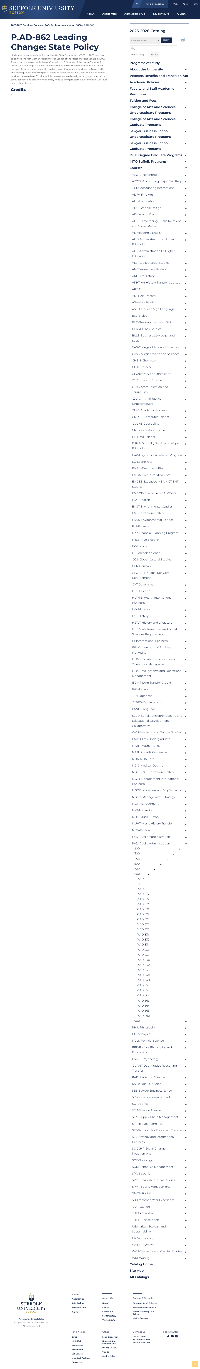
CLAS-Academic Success (149, 410)
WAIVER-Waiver (143, 1245)
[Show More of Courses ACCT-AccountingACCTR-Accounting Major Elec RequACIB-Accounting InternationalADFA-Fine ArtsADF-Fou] (186, 168)
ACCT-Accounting (144, 175)
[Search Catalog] (153, 48)
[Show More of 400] (167, 859)
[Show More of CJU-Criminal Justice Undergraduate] (186, 399)
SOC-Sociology (142, 1160)
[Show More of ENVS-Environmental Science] (186, 520)
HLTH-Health (141, 591)
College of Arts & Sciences (145, 1303)
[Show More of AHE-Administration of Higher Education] (186, 240)
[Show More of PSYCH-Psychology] (186, 1059)
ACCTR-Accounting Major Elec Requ (157, 181)
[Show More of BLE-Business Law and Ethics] (186, 323)
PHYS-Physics (142, 1034)
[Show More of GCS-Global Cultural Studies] (186, 560)
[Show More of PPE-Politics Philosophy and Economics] (186, 1048)
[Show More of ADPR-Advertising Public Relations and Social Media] (186, 221)
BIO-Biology (140, 315)
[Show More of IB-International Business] (186, 641)
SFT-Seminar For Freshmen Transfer (157, 1130)
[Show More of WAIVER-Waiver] (186, 1245)
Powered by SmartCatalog (31, 1319)
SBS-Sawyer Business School (152, 1090)
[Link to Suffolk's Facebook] (164, 1336)
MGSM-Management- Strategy (153, 797)
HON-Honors (141, 609)
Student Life (161, 13)
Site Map (137, 1270)
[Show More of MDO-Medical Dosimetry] (186, 766)
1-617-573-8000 (140, 1336)
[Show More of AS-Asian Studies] (186, 303)
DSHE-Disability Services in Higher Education (156, 446)
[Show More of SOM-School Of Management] (186, 1167)
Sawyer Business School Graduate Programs (149, 146)
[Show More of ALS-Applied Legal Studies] (186, 263)
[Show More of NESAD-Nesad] (186, 831)
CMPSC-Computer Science (151, 417)
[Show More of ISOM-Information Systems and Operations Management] (186, 659)
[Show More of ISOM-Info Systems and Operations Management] (186, 671)
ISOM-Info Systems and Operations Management (156, 673)
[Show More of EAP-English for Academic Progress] (186, 455)
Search (154, 54)
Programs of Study (145, 63)
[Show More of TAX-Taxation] (186, 1207)
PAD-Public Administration (151, 837)
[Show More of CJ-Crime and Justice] (186, 381)
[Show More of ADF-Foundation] (186, 201)
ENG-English (141, 500)
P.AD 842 (143, 965)
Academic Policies (144, 82)
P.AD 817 (143, 904)
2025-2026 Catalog (21, 25)
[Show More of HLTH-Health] (186, 591)
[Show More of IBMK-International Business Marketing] (186, 648)
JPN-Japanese (142, 696)
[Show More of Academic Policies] (186, 82)
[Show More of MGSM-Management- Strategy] (186, 797)
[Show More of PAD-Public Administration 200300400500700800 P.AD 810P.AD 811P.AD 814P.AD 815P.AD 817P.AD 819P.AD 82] (186, 844)
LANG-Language (144, 709)
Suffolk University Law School (143, 1312)
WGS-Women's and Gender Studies (157, 1251)
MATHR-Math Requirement (151, 752)
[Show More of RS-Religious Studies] (186, 1084)
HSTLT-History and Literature (152, 622)
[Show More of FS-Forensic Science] (186, 553)
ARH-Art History (143, 276)
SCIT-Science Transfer (147, 1110)
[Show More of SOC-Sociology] (186, 1161)
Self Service (77, 1354)
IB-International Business (150, 641)
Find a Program (148, 4)
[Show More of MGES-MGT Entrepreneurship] (186, 772)
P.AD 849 (143, 980)
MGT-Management (145, 803)
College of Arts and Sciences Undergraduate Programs (152, 109)
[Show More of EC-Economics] (186, 462)
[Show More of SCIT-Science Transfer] (186, 1111)
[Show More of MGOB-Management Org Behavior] (186, 791)
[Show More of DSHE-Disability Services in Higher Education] (186, 444)
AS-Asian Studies (144, 302)
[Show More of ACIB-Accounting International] (186, 188)
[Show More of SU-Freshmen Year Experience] (186, 1200)
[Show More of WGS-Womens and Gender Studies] (186, 733)
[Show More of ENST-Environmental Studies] (186, 507)
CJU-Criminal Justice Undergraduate (146, 401)
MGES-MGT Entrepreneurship (153, 772)
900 (137, 1021)
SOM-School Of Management (152, 1167)
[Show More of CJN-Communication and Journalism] (186, 387)
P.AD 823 (143, 919)
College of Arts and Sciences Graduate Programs (152, 122)
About (91, 13)
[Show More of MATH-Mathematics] (186, 746)
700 (137, 869)
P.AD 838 (143, 949)
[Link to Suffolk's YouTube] (172, 1336)
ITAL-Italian (140, 689)
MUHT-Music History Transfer (152, 823)
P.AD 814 (143, 894)
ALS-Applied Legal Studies (150, 262)
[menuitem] (90, 13)
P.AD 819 (143, 909)
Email (74, 1337)
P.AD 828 (143, 929)
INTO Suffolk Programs (148, 161)
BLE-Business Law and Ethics (153, 322)
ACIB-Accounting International (153, 188)
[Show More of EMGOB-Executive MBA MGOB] (186, 494)
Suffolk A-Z (107, 1311)
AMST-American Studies (149, 269)
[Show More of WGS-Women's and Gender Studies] (186, 1252)
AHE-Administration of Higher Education (153, 242)
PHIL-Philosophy (144, 1027)
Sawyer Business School (144, 1307)
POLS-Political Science (148, 1040)
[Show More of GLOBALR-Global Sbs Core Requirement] (186, 573)
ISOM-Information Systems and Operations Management (154, 661)
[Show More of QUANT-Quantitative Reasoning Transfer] (186, 1066)
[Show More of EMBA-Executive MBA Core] (186, 475)
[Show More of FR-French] (186, 547)
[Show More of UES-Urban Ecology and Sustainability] (186, 1227)
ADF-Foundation (143, 201)
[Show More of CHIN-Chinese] (186, 367)
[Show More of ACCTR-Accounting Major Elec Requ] (186, 182)
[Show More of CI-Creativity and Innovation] (186, 374)
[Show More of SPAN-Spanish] (186, 1174)
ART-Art (137, 289)
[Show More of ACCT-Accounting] (186, 175)
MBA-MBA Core (143, 759)
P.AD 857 (143, 985)
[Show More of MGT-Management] (186, 804)
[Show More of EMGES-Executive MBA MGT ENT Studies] (186, 482)
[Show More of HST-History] (186, 616)
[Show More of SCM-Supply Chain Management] (186, 1117)
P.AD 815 (143, 899)
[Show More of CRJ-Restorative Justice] (186, 430)
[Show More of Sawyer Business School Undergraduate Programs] (186, 131)
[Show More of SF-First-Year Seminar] (186, 1124)
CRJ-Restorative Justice (148, 430)
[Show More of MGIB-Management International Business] (186, 779)
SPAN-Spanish (142, 1173)
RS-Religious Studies (146, 1084)
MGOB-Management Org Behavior (156, 790)
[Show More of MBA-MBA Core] (186, 759)
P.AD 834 (143, 944)
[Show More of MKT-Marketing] (186, 811)
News (105, 1303)
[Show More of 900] (186, 1021)
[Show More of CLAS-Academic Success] (186, 411)
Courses (136, 168)
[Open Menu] (195, 13)
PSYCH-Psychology (145, 1059)
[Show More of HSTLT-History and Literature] (186, 623)
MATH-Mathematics (146, 745)
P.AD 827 (143, 924)
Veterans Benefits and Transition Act (159, 76)
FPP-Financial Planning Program (155, 533)
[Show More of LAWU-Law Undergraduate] (186, 739)
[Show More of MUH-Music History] (186, 817)
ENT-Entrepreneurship (148, 513)
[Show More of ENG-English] (186, 500)
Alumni (181, 13)
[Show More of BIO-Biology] (186, 316)
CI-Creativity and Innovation (151, 374)
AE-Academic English (147, 232)
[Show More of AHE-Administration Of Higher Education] (186, 251)
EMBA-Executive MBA (147, 468)
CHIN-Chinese (142, 367)
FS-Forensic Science (146, 553)
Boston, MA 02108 (141, 1342)
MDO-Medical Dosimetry (149, 765)
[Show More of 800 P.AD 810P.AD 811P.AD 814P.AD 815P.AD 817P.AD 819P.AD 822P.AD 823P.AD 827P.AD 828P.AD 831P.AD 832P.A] (148, 874)
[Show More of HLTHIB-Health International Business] (186, 598)
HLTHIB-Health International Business (152, 600)
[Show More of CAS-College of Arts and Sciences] (186, 348)
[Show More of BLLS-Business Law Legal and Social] (186, 336)
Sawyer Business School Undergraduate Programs (150, 134)
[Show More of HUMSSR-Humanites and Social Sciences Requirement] (186, 629)
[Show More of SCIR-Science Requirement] (186, 1097)
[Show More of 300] (173, 854)
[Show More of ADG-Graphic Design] (186, 208)
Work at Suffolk (109, 1320)
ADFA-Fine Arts (143, 194)
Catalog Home (141, 1264)
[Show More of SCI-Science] (186, 1104)
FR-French (139, 546)
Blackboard (77, 1349)
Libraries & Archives (81, 1358)
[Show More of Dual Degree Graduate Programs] (186, 155)
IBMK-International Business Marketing (152, 650)
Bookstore (77, 1362)
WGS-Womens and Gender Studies (157, 732)
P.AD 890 (143, 1016)
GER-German (141, 566)
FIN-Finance (140, 526)
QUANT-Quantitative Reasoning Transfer (154, 1068)
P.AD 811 (142, 889)
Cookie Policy (108, 1356)
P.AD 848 (143, 975)
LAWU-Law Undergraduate (151, 739)
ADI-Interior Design (145, 214)
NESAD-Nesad (142, 830)
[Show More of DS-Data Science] (186, 437)
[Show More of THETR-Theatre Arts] (186, 1220)
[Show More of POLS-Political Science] (186, 1041)
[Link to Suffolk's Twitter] (168, 1336)
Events (105, 1307)
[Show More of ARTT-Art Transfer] (186, 296)
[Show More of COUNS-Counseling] (186, 424)
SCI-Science (140, 1103)
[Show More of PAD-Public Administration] (186, 837)
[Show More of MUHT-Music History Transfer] (186, 824)
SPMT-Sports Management (151, 1186)
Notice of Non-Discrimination (109, 1342)
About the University (146, 69)
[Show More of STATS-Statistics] (186, 1194)
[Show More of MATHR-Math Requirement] (186, 753)
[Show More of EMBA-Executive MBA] (186, 469)
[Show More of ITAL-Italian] (186, 689)
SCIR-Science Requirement (151, 1097)
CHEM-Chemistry (144, 360)
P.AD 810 (140, 881)
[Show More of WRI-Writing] (186, 1258)
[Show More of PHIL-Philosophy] (186, 1028)
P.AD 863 (143, 1000)
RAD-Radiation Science (148, 1077)
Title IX (105, 1352)
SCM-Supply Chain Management (155, 1117)
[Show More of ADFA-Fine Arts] (186, 195)
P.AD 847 (143, 970)
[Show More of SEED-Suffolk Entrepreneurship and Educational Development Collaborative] (186, 716)
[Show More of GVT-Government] (186, 585)
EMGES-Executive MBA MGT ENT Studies (155, 484)
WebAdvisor (77, 1345)
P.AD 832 (143, 939)
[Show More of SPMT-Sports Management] (186, 1187)
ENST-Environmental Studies (152, 506)
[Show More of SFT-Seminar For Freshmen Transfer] (186, 1131)
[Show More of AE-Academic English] (186, 233)
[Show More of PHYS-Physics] (186, 1034)
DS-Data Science (144, 437)
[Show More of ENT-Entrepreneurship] (186, 513)
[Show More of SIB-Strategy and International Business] (186, 1137)
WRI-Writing (141, 1258)
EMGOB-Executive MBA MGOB (154, 493)
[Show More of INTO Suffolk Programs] (186, 161)
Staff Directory (109, 1316)
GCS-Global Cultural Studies (151, 559)
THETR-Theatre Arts (146, 1220)
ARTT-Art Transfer (144, 296)
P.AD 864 (143, 1005)
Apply (185, 4)
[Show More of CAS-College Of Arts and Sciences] (186, 354)
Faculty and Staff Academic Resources (152, 91)
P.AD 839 (143, 954)
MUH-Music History (145, 817)
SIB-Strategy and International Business (153, 1139)
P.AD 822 (143, 914)
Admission (78, 1303)
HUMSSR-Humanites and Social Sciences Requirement (154, 631)
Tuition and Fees (143, 100)
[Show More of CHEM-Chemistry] (186, 361)
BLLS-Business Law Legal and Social (153, 338)
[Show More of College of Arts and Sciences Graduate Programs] (186, 119)
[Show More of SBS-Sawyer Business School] (186, 1091)
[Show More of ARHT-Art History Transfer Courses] (186, 283)
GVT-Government (144, 584)
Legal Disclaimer (110, 1337)
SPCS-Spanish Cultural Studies (153, 1180)
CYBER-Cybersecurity (147, 702)
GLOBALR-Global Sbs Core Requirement (151, 575)
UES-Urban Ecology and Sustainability (149, 1229)
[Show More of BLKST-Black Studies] (186, 329)
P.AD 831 (143, 934)
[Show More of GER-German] (186, 566)
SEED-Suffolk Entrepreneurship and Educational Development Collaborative (157, 721)
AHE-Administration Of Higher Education (153, 253)
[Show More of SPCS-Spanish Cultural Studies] (186, 1180)
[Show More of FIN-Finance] (186, 527)
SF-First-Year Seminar (147, 1123)
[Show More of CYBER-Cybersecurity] (186, 703)
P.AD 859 (143, 990)
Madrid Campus (140, 1318)
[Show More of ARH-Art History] (186, 276)
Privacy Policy (109, 1348)
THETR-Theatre (142, 1213)
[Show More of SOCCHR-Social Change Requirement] (186, 1149)
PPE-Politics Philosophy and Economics (152, 1050)
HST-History (140, 616)
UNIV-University (143, 1238)
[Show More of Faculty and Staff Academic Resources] (186, 89)
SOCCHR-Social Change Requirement (149, 1151)
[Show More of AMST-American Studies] (186, 270)
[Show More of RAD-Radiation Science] (186, 1078)
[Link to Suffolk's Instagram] (176, 1336)
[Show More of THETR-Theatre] (186, 1214)
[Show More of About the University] (186, 69)
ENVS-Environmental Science (153, 520)
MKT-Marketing (143, 810)
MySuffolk (76, 1341)
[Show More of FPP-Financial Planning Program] (186, 533)
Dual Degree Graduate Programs (156, 155)
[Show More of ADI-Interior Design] (186, 215)
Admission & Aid (134, 13)
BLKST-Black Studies (146, 329)
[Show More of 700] (155, 869)
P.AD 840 (143, 960)
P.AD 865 (143, 1010)
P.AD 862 (143, 995)
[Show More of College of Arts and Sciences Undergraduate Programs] (186, 107)
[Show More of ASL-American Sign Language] (186, 309)
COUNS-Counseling (146, 423)
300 (137, 853)
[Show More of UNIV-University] (186, 1239)
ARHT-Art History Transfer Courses (156, 282)
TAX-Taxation (141, 1206)
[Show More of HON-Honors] (186, 610)
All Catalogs (139, 1277)
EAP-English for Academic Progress (157, 455)
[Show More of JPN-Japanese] (186, 696)
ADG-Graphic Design (146, 208)
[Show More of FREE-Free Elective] (186, 540)
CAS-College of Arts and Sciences (155, 347)
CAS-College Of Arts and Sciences (155, 354)
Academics (109, 13)
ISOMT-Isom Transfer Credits (152, 682)
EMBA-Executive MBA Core (151, 475)
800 (137, 874)
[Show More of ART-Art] (186, 290)
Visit (175, 4)
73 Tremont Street (141, 1339)
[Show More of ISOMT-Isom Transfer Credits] (186, 683)
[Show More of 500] (161, 864)
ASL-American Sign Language (153, 309)
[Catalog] (145, 40)
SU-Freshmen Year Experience (153, 1200)
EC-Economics (142, 461)
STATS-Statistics (143, 1193)
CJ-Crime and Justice (147, 380)
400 (137, 858)
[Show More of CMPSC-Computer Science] (186, 417)
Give (196, 4)
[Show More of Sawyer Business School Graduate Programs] (186, 143)
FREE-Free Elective (145, 539)
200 (137, 848)
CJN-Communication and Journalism (150, 389)
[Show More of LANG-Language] (186, 709)
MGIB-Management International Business (155, 781)
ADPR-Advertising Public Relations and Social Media (156, 223)
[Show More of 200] (180, 849)
